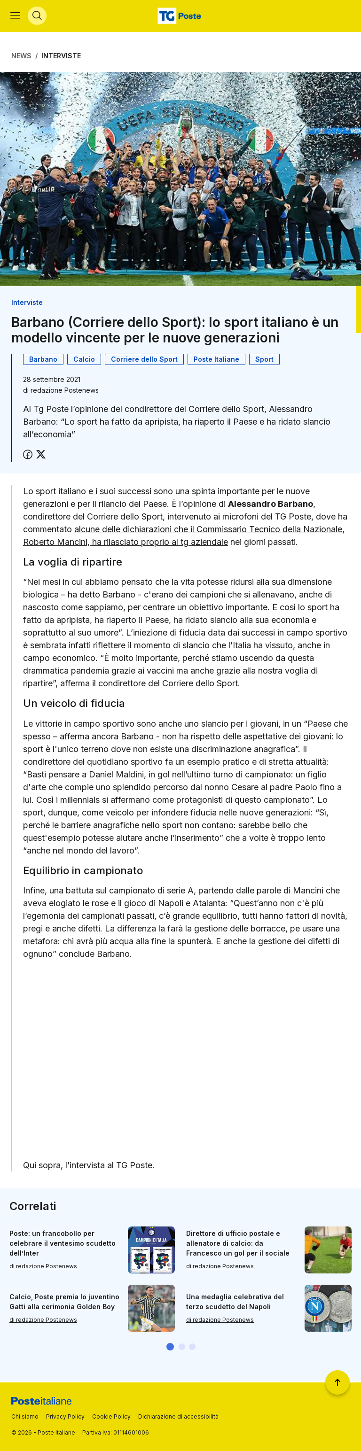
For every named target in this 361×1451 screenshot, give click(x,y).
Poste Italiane (216, 361)
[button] (170, 1348)
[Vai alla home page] (180, 17)
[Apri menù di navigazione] (16, 17)
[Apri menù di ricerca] (38, 17)
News (21, 58)
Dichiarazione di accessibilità (178, 1416)
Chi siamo (25, 1416)
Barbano (43, 361)
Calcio (84, 361)
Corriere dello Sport (144, 361)
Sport (264, 361)
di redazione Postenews (43, 1268)
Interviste (61, 58)
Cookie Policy (111, 1416)
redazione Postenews (65, 392)
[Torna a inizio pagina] (337, 1382)
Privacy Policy (65, 1416)
